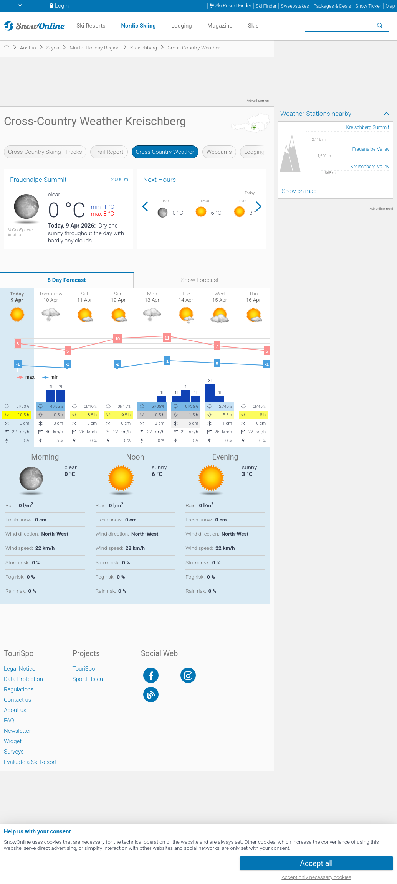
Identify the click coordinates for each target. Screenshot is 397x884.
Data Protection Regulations (23, 684)
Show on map (299, 191)
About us (15, 710)
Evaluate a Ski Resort (30, 762)
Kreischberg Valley (370, 166)
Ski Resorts (90, 25)
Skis (253, 25)
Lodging (254, 151)
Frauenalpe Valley (370, 149)
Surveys (14, 751)
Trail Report (109, 151)
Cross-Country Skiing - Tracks (45, 151)
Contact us (17, 699)
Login (62, 5)
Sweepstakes (295, 6)
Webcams (219, 151)
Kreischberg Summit (367, 127)
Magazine (219, 25)
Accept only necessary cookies (316, 877)
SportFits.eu (88, 679)
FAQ (9, 720)
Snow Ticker (368, 6)
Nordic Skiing (138, 25)
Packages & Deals (332, 6)
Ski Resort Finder (233, 5)
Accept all (316, 863)
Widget (13, 741)
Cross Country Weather (165, 151)
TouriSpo (84, 668)
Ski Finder (266, 6)
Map (390, 6)
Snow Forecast (199, 280)
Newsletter (17, 730)
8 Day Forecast (67, 280)
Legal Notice (19, 668)
